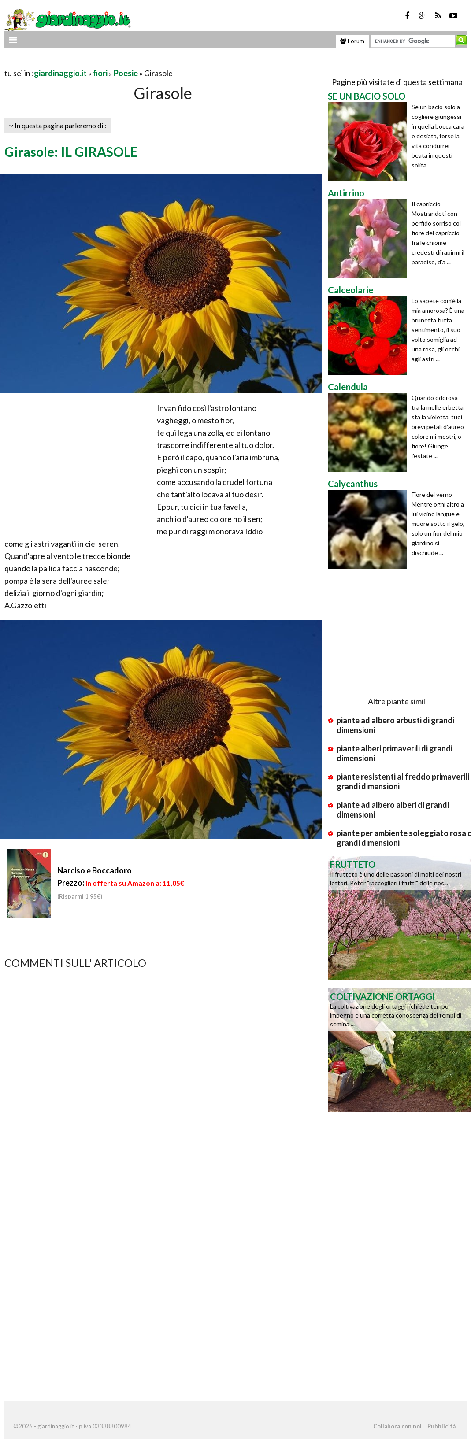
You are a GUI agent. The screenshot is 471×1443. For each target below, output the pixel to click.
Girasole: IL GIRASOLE (71, 151)
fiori (100, 73)
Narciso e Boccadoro (94, 870)
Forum (352, 40)
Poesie (126, 73)
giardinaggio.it (60, 73)
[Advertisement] (107, 62)
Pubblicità (441, 1426)
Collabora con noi (397, 1426)
